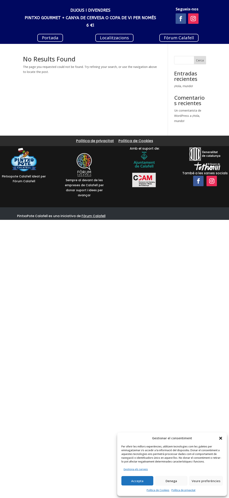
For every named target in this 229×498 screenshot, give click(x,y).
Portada (50, 38)
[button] (221, 438)
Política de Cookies (158, 490)
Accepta (137, 481)
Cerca (200, 60)
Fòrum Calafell (179, 38)
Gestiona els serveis (135, 469)
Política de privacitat (183, 490)
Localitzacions (114, 38)
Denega (171, 481)
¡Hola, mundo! (183, 86)
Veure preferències (206, 481)
